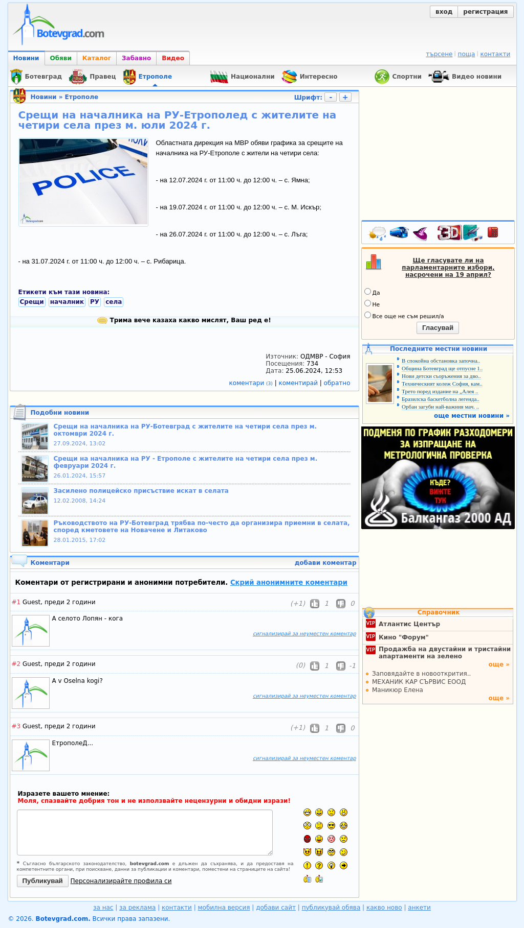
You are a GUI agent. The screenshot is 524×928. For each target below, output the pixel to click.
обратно (337, 383)
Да (372, 292)
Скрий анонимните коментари (288, 582)
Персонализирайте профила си (121, 881)
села (113, 301)
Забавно (136, 58)
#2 (16, 664)
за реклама (137, 907)
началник (67, 301)
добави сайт (276, 907)
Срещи (32, 301)
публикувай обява (331, 907)
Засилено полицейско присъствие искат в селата (141, 490)
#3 (16, 726)
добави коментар (326, 562)
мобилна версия (224, 907)
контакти (495, 54)
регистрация (485, 11)
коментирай (299, 383)
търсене (439, 54)
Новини (26, 58)
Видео (173, 58)
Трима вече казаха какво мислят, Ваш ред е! (184, 320)
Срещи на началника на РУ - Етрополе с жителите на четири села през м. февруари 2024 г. (186, 462)
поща (466, 54)
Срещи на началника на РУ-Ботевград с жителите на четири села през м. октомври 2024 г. (185, 430)
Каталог (96, 58)
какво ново (384, 907)
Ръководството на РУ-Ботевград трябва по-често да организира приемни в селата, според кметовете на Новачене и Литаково (202, 526)
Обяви (61, 58)
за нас (103, 907)
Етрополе (81, 97)
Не (372, 304)
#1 (16, 602)
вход (443, 11)
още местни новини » (472, 415)
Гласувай (437, 327)
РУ (94, 301)
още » (499, 664)
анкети (419, 907)
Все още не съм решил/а (404, 316)
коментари (252, 383)
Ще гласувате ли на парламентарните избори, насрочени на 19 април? (448, 267)
